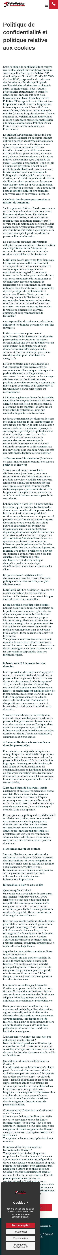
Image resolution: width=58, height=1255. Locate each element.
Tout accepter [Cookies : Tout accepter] (21, 1225)
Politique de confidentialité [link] (20, 1245)
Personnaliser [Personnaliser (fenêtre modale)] (20, 1238)
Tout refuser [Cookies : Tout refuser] (20, 1231)
